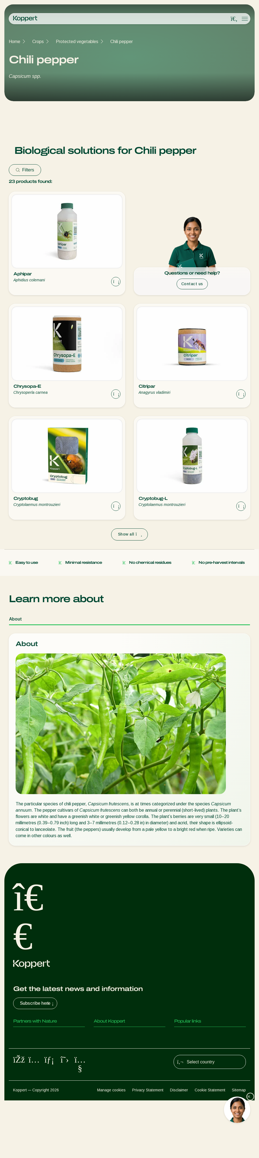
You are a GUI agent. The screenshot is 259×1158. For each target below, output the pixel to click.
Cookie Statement (210, 1147)
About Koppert (108, 1034)
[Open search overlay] (234, 18)
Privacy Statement (147, 1147)
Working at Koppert (112, 1056)
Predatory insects (30, 1045)
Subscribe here (37, 1003)
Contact (101, 1067)
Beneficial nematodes (34, 1067)
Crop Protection (28, 1089)
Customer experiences (195, 1034)
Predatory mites (28, 1034)
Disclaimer (179, 1147)
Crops (38, 41)
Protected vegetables (77, 41)
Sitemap (239, 1147)
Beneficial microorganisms (38, 1078)
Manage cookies (111, 1147)
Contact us (192, 284)
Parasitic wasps (28, 1056)
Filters (25, 170)
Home (14, 41)
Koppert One (186, 1045)
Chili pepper (121, 41)
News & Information (113, 1045)
